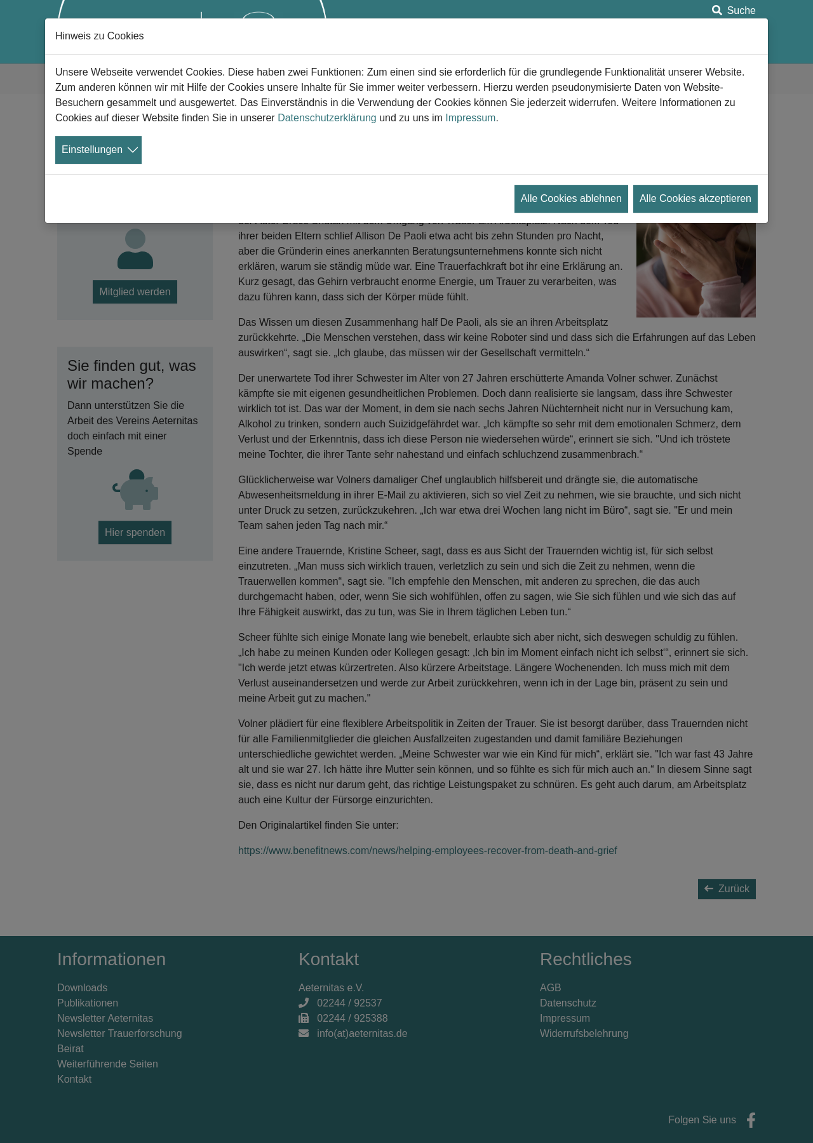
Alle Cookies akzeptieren (695, 198)
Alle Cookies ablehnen (571, 198)
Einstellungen (92, 149)
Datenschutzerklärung (327, 117)
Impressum (470, 117)
